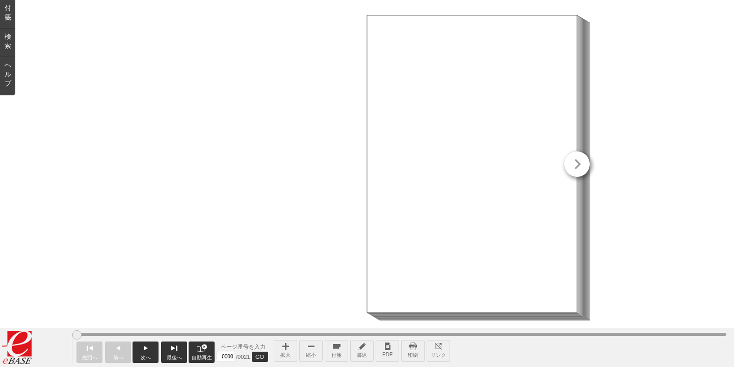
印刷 (413, 349)
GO (259, 357)
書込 (362, 349)
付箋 (336, 349)
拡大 (285, 349)
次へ (146, 351)
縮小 (311, 349)
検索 (8, 41)
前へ (118, 351)
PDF (387, 348)
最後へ (174, 351)
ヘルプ (8, 74)
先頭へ (89, 351)
